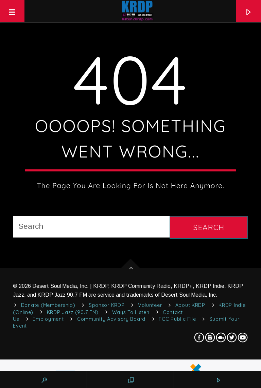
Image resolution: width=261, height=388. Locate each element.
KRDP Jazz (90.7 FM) (73, 312)
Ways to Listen (131, 312)
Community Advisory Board (111, 319)
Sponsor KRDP (107, 305)
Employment (48, 319)
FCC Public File (177, 319)
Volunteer (150, 305)
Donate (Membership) (48, 305)
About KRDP (190, 305)
